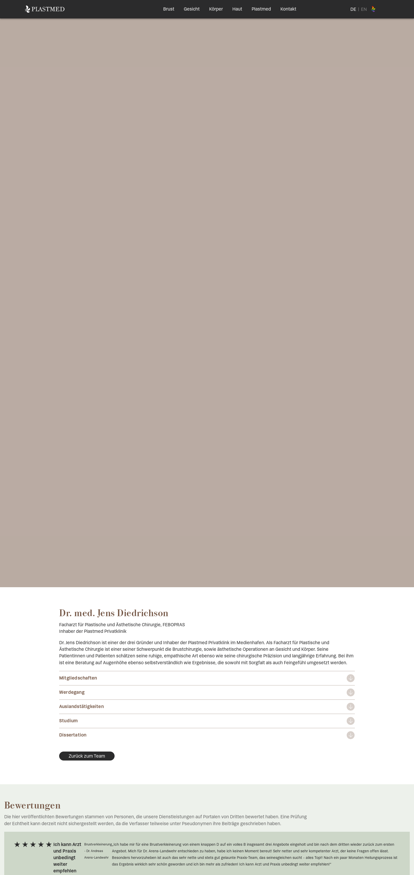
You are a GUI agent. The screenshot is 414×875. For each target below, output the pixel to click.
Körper (216, 9)
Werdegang (71, 692)
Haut (237, 9)
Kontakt (288, 9)
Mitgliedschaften (78, 678)
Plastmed (261, 9)
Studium (68, 721)
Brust (168, 9)
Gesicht (192, 9)
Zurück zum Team (87, 756)
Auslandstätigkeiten (81, 706)
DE (353, 9)
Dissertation (72, 735)
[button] (11, 863)
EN (364, 9)
